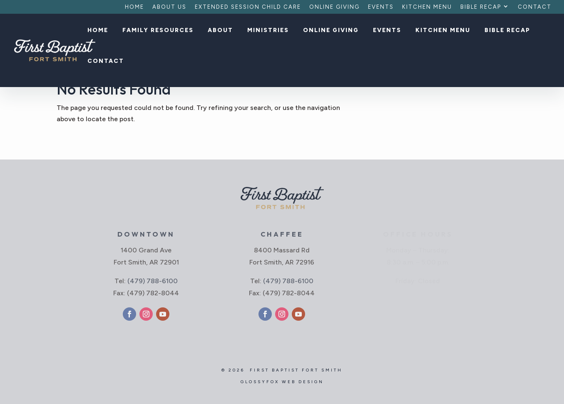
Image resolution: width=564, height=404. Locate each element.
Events (381, 7)
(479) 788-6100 (152, 281)
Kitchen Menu (427, 7)
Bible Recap (480, 7)
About (220, 30)
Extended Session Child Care (248, 7)
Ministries (268, 30)
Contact (535, 7)
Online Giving (334, 7)
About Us (169, 7)
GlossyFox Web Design (282, 381)
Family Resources (158, 30)
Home (134, 7)
